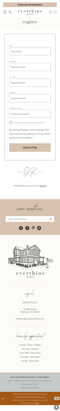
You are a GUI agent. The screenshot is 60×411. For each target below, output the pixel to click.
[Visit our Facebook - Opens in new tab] (27, 233)
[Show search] (50, 12)
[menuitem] (5, 12)
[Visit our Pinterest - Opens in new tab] (33, 233)
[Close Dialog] (3, 404)
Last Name (12, 79)
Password (12, 95)
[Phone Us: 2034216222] (10, 12)
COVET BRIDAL (43, 383)
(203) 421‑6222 (30, 308)
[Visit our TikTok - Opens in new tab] (39, 233)
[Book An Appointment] (30, 5)
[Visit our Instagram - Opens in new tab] (21, 233)
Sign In (43, 190)
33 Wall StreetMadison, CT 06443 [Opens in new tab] (30, 316)
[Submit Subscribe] (52, 224)
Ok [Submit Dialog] (56, 404)
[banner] (30, 12)
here (37, 409)
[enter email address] (30, 224)
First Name (12, 63)
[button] (5, 12)
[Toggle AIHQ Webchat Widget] (56, 407)
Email (11, 46)
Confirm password (15, 112)
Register (30, 152)
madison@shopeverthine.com (30, 324)
